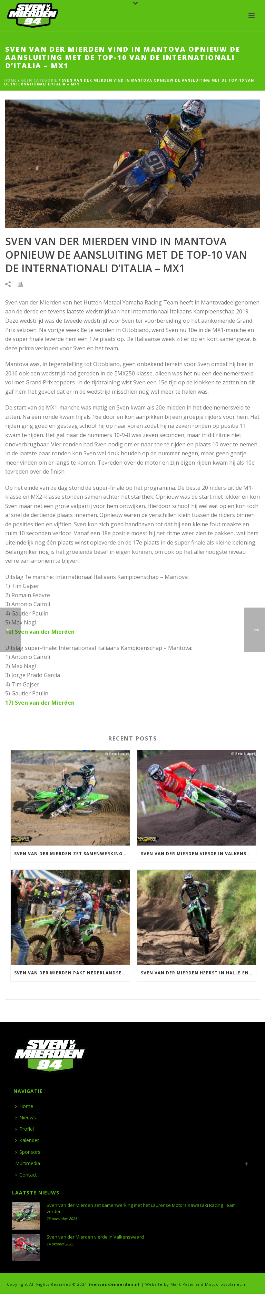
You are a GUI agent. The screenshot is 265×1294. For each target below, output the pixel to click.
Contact (26, 1174)
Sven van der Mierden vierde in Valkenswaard (198, 854)
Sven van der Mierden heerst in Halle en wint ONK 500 (198, 973)
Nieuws (25, 1117)
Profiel (24, 1129)
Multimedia (27, 1163)
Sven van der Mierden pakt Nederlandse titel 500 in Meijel (72, 973)
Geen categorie (39, 80)
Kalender (27, 1140)
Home (10, 80)
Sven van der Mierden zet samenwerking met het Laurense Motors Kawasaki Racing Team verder (72, 854)
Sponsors (27, 1152)
